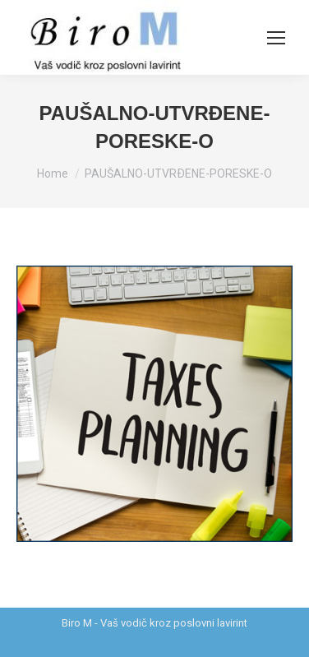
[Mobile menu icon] (276, 37)
